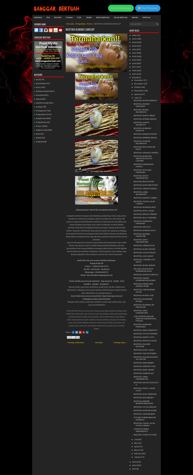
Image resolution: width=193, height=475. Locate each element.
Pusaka (69, 18)
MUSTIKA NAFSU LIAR (144, 295)
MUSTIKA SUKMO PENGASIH (142, 105)
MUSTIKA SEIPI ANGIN (144, 370)
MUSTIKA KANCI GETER (144, 249)
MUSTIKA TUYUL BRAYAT (145, 407)
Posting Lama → (120, 343)
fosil (38, 80)
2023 (134, 46)
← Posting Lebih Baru (75, 343)
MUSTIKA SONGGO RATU (145, 230)
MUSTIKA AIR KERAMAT (144, 414)
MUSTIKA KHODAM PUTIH (146, 185)
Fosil (79, 18)
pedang (39, 107)
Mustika (58, 18)
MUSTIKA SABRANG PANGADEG (142, 325)
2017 (134, 67)
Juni (136, 439)
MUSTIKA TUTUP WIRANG (145, 334)
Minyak (135, 18)
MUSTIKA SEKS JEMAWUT (145, 330)
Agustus (138, 94)
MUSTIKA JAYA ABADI (143, 256)
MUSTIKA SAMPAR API (144, 373)
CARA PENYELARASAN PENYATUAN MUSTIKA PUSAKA (145, 318)
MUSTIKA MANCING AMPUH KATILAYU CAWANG (143, 158)
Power (89, 24)
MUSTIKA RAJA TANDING (145, 218)
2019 (134, 60)
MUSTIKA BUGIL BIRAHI (144, 265)
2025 (134, 39)
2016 (134, 71)
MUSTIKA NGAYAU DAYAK (145, 341)
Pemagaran (41, 111)
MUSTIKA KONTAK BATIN (145, 410)
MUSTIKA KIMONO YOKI (145, 366)
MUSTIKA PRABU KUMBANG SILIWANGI (144, 279)
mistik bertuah (42, 103)
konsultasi (40, 95)
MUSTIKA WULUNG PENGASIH (142, 171)
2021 (134, 53)
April (136, 447)
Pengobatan (41, 122)
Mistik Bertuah (103, 18)
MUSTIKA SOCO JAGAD (144, 211)
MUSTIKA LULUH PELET (145, 253)
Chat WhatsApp (121, 8)
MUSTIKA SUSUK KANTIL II (146, 275)
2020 (134, 56)
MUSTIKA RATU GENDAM (145, 394)
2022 (134, 49)
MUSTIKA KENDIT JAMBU (145, 198)
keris (38, 87)
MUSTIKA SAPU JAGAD (144, 350)
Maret (137, 450)
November (139, 84)
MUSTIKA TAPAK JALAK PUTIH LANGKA (144, 424)
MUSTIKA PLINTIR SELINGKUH (142, 142)
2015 (134, 74)
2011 (134, 469)
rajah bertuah (41, 130)
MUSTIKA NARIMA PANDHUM (142, 235)
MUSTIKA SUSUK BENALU (145, 100)
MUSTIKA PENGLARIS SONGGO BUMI (143, 285)
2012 (134, 465)
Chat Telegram (147, 8)
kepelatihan (41, 83)
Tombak (39, 142)
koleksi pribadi (42, 91)
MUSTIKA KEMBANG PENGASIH (143, 222)
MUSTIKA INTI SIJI (142, 227)
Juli (136, 98)
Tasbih (89, 18)
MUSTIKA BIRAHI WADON (145, 134)
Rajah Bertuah (120, 18)
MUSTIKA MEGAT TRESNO (145, 214)
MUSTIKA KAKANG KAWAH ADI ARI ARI (146, 358)
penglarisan (41, 118)
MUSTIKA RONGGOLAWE (145, 207)
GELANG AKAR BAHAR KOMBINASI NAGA (143, 270)
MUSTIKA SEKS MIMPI (144, 363)
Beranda (38, 18)
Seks (38, 134)
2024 (134, 42)
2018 (134, 63)
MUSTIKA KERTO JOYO (144, 337)
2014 (134, 78)
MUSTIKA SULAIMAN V (144, 398)
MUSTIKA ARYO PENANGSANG (141, 241)
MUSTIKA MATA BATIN (144, 182)
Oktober (138, 87)
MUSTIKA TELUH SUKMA (145, 353)
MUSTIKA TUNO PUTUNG (145, 435)
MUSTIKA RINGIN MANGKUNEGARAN (143, 402)
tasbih (38, 138)
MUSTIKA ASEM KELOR (144, 245)
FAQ (48, 18)
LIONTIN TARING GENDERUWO (141, 430)
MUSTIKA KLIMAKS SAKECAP (80, 29)
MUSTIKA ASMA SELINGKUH (141, 193)
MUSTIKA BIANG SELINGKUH (141, 111)
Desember (139, 80)
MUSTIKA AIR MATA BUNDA (146, 153)
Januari (137, 457)
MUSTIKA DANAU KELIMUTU (141, 124)
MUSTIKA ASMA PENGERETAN (141, 378)
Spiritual (146, 18)
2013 (134, 462)
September (139, 91)
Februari (138, 454)
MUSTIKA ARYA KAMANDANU (141, 312)
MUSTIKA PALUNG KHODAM (142, 345)
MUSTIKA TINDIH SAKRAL (145, 189)
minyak (39, 99)
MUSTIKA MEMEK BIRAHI (145, 138)
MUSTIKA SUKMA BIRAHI (145, 119)
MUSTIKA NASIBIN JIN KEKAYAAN (144, 306)
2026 (134, 35)
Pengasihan (81, 24)
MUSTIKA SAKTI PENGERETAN (141, 177)
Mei (136, 443)
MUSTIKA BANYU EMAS (144, 116)
